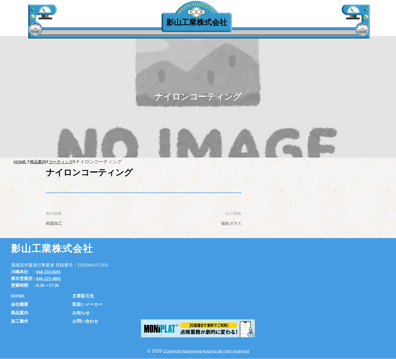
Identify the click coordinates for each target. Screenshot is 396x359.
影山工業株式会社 (196, 22)
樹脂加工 (55, 223)
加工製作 (19, 321)
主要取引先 (86, 24)
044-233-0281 (48, 272)
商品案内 (19, 312)
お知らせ (81, 312)
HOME (18, 296)
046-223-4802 (48, 278)
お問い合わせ (85, 321)
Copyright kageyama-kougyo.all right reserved (206, 351)
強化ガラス (229, 223)
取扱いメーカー (87, 304)
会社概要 (19, 304)
